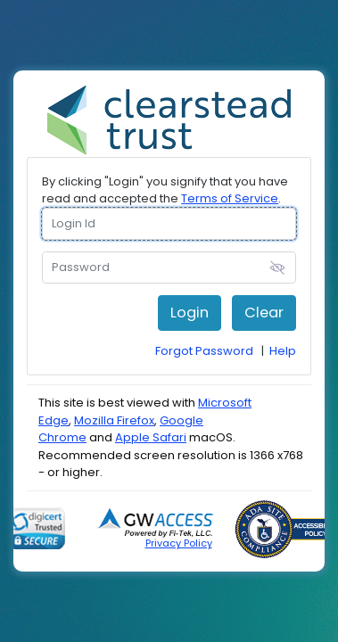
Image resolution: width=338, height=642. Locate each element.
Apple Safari (150, 437)
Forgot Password (204, 350)
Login (189, 312)
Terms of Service (229, 198)
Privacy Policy (178, 543)
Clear (264, 312)
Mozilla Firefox (114, 420)
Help (282, 350)
